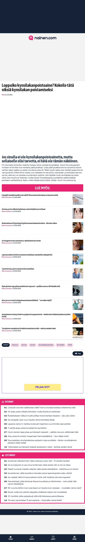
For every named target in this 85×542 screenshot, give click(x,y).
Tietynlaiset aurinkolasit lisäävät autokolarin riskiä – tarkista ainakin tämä (29, 328)
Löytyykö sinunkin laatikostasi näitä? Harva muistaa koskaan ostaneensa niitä (30, 195)
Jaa (78, 353)
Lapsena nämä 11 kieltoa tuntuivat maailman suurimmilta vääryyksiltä (27, 255)
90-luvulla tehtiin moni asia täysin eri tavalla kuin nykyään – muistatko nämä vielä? (44, 488)
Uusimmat (9, 402)
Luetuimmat (10, 455)
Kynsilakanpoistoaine (46, 345)
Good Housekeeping (66, 180)
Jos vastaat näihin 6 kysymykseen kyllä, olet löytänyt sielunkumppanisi (39, 477)
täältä (47, 180)
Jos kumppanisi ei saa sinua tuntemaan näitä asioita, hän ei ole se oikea (39, 465)
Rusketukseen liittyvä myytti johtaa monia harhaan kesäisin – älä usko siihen (29, 223)
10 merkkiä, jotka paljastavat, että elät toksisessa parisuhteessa (36, 496)
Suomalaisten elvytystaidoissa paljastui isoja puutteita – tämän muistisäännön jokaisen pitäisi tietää (36, 315)
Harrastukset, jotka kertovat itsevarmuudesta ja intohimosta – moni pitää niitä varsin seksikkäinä (42, 482)
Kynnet (24, 345)
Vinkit (70, 345)
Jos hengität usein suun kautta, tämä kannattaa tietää (21, 241)
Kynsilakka (60, 345)
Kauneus (15, 345)
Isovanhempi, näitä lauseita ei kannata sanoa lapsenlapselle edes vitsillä (40, 473)
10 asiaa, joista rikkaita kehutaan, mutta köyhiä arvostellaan (23, 209)
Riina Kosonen (7, 197)
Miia (3, 95)
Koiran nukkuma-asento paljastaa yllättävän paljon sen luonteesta (37, 492)
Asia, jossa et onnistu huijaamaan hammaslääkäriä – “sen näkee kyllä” (27, 300)
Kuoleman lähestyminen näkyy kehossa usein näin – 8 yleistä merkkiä (39, 461)
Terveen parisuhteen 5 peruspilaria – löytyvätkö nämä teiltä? (35, 500)
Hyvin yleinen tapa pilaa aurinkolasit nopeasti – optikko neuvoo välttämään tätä (31, 286)
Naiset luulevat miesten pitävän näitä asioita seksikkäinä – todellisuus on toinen (43, 469)
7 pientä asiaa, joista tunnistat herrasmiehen (18, 269)
